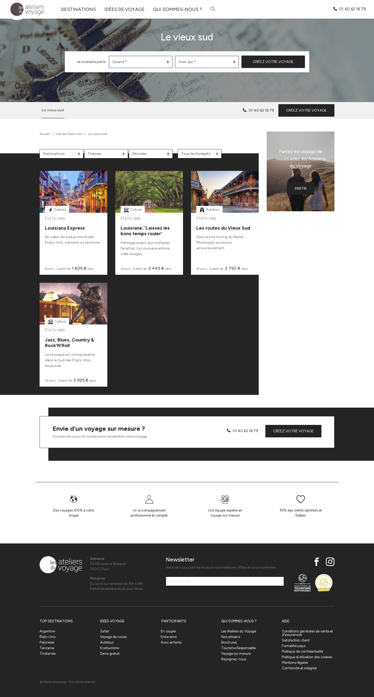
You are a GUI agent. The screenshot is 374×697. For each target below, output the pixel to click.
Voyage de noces (113, 637)
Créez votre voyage (273, 62)
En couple (168, 631)
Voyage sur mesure (236, 654)
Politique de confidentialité (302, 651)
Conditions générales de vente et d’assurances (307, 633)
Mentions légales (295, 663)
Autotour (107, 642)
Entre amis (169, 637)
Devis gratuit (110, 654)
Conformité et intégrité (299, 668)
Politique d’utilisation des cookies (307, 657)
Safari (104, 631)
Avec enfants (171, 642)
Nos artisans (230, 637)
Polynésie (47, 642)
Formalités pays (293, 646)
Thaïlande (48, 654)
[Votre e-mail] (225, 581)
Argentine (47, 631)
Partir (301, 188)
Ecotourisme (109, 648)
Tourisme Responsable (238, 648)
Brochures (229, 642)
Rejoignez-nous (233, 659)
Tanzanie (47, 648)
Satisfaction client (295, 640)
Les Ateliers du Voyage (238, 631)
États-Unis (48, 637)
